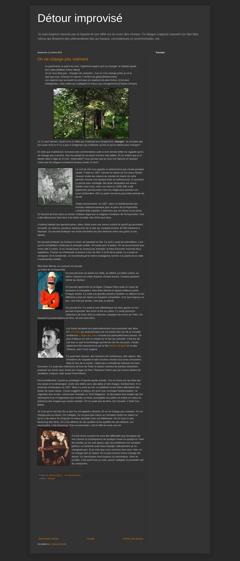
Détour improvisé (80, 18)
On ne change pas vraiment (63, 59)
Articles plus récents (48, 538)
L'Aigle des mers (88, 335)
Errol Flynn (74, 331)
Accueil (90, 538)
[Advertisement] (91, 509)
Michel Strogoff (117, 345)
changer (51, 478)
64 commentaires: (73, 475)
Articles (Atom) (58, 544)
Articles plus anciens (133, 538)
